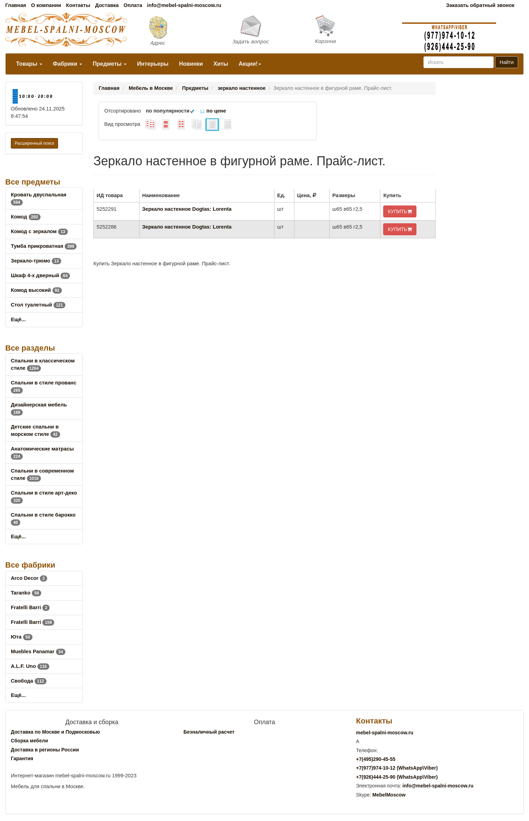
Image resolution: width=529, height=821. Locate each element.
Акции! (249, 64)
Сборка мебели (29, 740)
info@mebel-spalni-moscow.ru (184, 5)
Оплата (132, 5)
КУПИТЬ (400, 211)
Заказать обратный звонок (480, 5)
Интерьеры (153, 64)
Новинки (191, 64)
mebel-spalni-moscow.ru (384, 732)
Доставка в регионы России (45, 749)
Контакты (78, 5)
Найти (507, 62)
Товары (29, 64)
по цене (213, 111)
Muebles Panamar (38, 651)
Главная (15, 5)
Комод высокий (36, 290)
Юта (22, 637)
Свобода (29, 681)
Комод (26, 216)
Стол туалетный (38, 305)
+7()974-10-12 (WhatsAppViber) (397, 768)
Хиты (220, 64)
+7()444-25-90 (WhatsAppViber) (397, 777)
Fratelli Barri (30, 607)
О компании (46, 5)
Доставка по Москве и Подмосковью (55, 732)
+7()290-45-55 (375, 759)
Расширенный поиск (34, 143)
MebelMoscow (389, 795)
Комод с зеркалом (39, 231)
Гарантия (22, 758)
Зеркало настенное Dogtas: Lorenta (187, 209)
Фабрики (67, 64)
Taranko (26, 593)
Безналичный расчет (209, 732)
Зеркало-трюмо (36, 261)
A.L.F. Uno (30, 666)
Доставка (107, 5)
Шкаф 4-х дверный (40, 275)
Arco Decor (29, 578)
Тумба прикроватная (44, 246)
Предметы (110, 64)
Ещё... (18, 319)
